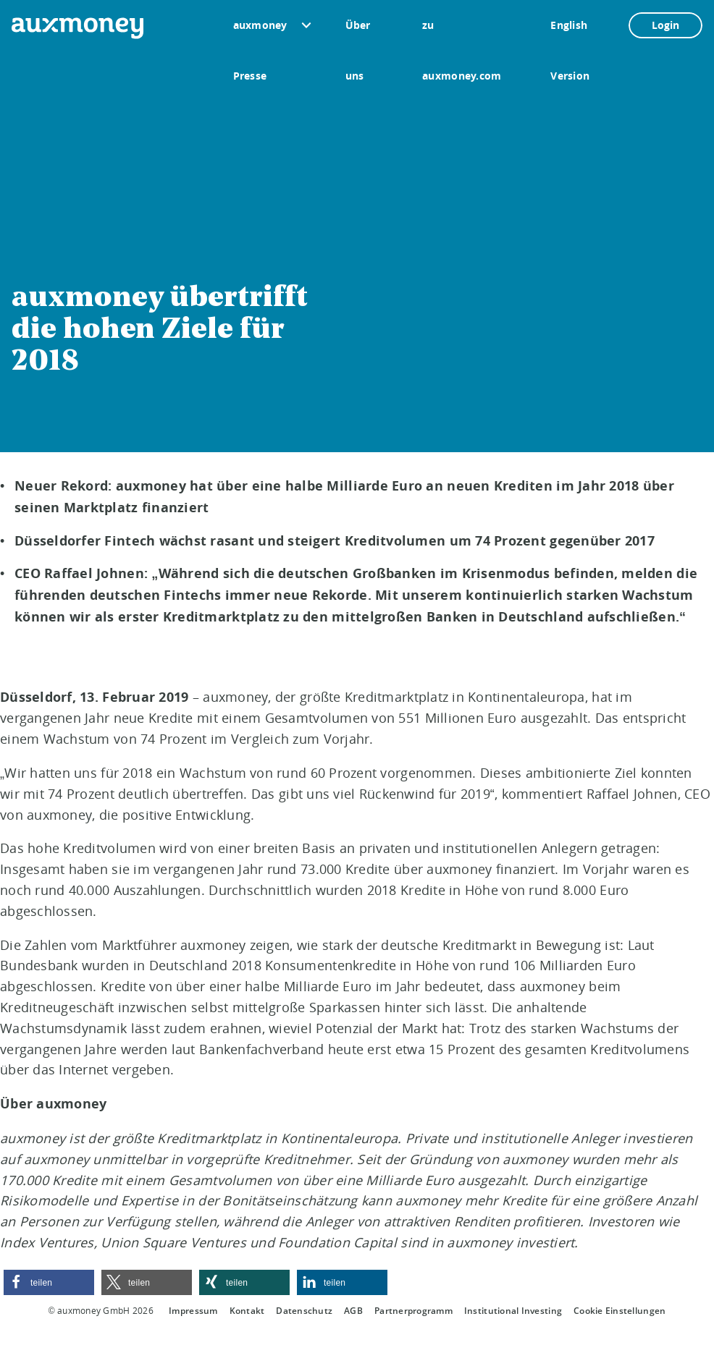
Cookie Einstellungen (619, 1310)
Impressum (193, 1310)
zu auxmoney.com (461, 34)
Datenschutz (304, 1310)
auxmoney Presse (260, 34)
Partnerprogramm (413, 1310)
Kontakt (247, 1310)
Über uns (358, 34)
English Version (569, 34)
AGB (353, 1310)
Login (665, 25)
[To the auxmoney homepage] (77, 28)
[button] (49, 1282)
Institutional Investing (513, 1310)
